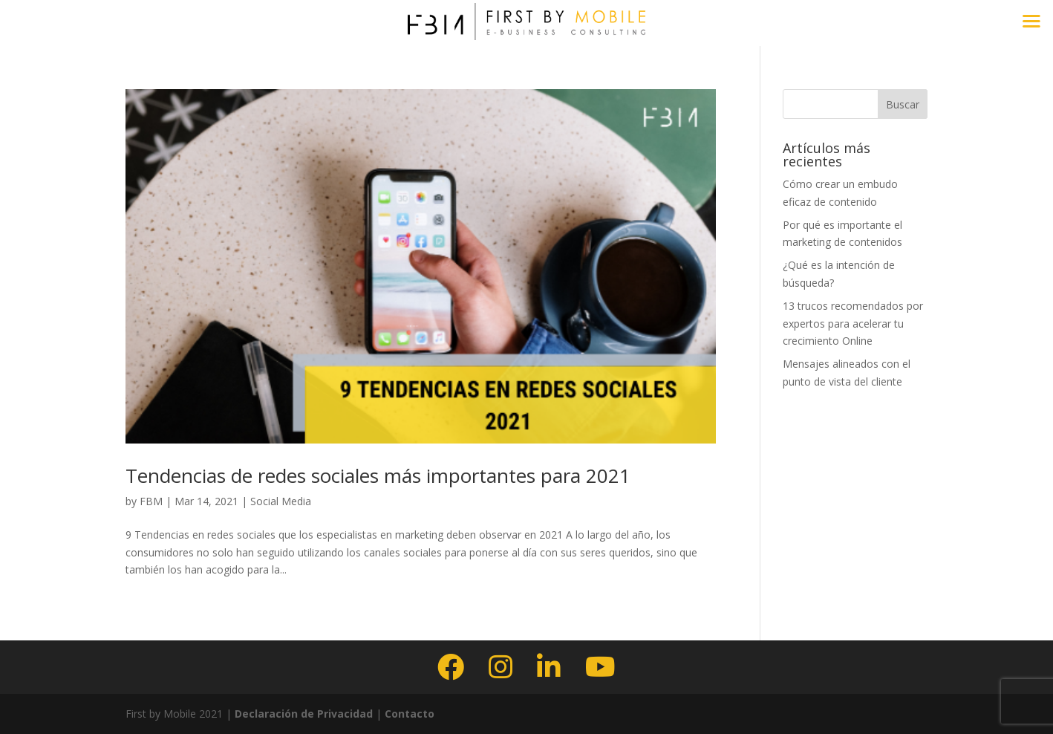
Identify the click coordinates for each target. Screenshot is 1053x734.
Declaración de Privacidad (302, 714)
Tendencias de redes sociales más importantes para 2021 (377, 475)
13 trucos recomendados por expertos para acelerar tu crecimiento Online (853, 323)
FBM (151, 501)
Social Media (280, 501)
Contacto (409, 714)
